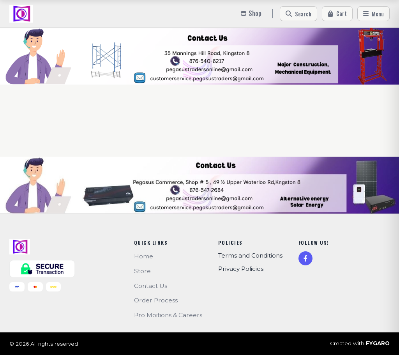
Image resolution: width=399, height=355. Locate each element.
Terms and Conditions (250, 255)
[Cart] (337, 13)
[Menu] (373, 13)
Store (142, 271)
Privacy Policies (240, 268)
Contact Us (150, 286)
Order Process (156, 300)
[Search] (298, 13)
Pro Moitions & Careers (168, 315)
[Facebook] (305, 258)
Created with (360, 343)
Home (143, 256)
